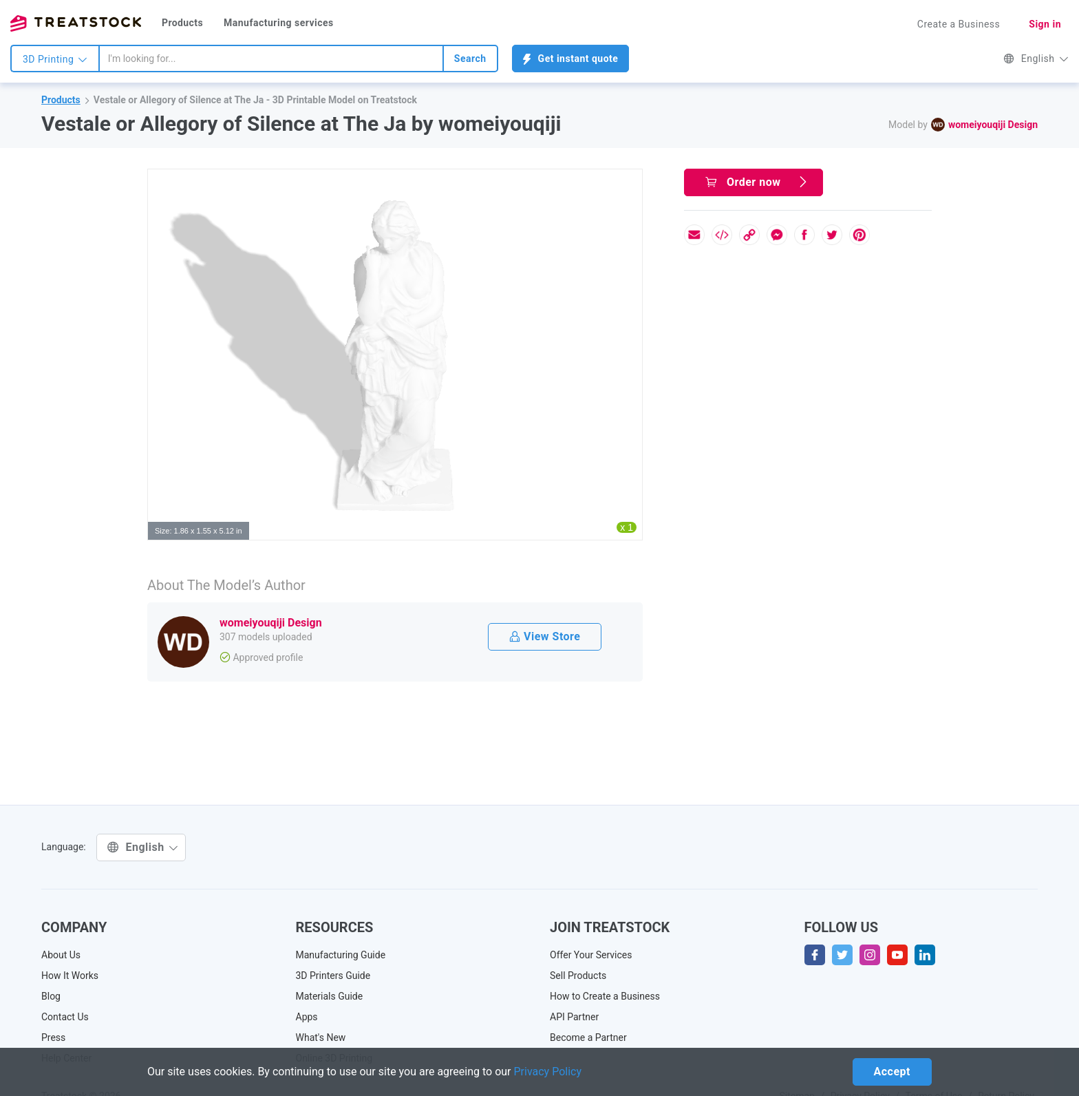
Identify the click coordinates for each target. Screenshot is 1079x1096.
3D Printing (55, 59)
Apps (307, 1016)
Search (470, 58)
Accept (892, 1071)
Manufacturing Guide (341, 954)
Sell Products (578, 975)
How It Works (69, 975)
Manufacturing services (279, 22)
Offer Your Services (591, 954)
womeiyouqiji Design (993, 124)
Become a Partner (588, 1037)
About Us (61, 954)
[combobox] (271, 58)
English (1036, 58)
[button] (630, 182)
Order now (757, 182)
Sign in (1045, 24)
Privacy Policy (548, 1071)
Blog (51, 996)
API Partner (574, 1016)
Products (182, 22)
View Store (544, 636)
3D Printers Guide (333, 975)
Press (53, 1037)
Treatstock (75, 23)
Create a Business (959, 24)
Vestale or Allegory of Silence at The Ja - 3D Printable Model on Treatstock (255, 99)
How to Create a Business (605, 996)
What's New (321, 1037)
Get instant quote (571, 59)
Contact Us (65, 1016)
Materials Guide (329, 996)
